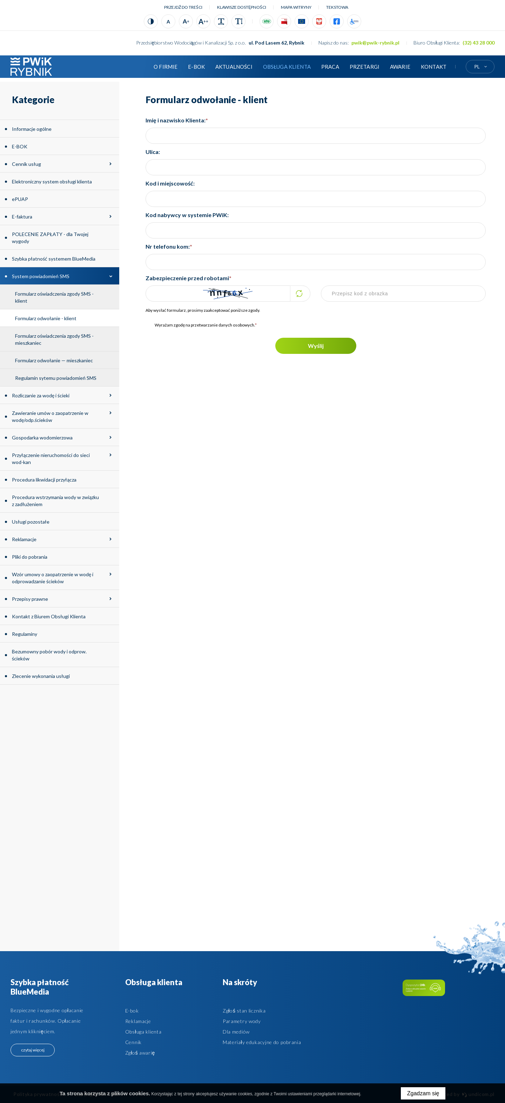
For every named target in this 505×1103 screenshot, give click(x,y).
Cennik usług (26, 164)
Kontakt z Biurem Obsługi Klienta (49, 616)
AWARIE (400, 66)
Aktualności (233, 66)
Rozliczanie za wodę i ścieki (40, 395)
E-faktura (22, 217)
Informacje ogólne (32, 129)
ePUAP (20, 199)
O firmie (165, 66)
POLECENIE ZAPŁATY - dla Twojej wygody (50, 237)
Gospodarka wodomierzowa (42, 437)
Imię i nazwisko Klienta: (177, 120)
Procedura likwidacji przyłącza (44, 480)
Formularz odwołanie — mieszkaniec (54, 360)
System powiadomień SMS (40, 276)
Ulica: (153, 151)
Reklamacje (24, 539)
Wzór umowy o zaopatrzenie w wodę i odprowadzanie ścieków (52, 577)
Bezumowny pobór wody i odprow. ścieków (49, 654)
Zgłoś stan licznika (244, 1011)
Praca (330, 66)
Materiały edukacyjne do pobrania (262, 1042)
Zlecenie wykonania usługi (41, 676)
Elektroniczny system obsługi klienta (52, 181)
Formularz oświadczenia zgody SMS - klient (54, 297)
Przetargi (364, 66)
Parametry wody (242, 1021)
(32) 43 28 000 (478, 43)
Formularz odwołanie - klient (45, 318)
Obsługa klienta (287, 66)
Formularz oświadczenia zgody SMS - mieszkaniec (54, 339)
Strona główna (138, 67)
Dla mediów (236, 1032)
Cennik (133, 1042)
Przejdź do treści (183, 7)
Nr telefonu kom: (169, 246)
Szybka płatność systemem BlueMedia (53, 259)
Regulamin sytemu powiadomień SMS (55, 378)
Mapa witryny (296, 7)
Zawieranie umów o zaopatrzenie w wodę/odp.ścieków (50, 416)
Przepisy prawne (30, 599)
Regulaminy (24, 634)
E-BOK (196, 66)
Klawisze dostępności (241, 7)
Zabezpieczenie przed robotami (188, 278)
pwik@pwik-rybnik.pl (375, 43)
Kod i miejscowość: (170, 183)
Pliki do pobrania (29, 557)
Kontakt (433, 66)
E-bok (132, 1011)
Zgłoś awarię (140, 1053)
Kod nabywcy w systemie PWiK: (187, 214)
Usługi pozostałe (30, 522)
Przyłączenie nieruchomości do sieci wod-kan (51, 458)
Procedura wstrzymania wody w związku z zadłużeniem (55, 500)
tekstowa (337, 7)
